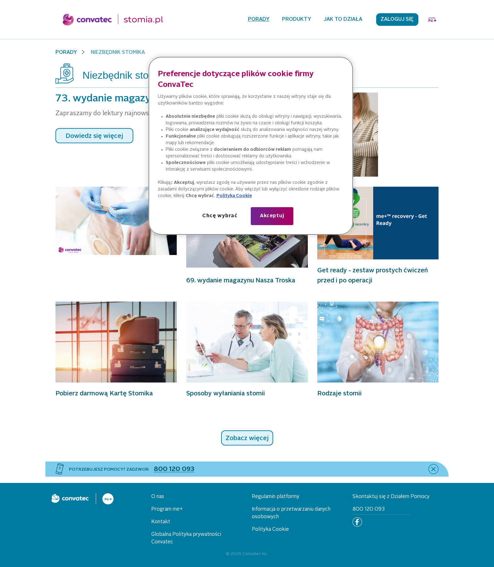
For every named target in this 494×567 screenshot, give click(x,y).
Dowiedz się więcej (94, 136)
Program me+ (167, 509)
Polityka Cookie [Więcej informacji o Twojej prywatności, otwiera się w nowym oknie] (234, 196)
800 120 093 (369, 509)
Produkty (296, 19)
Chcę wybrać (220, 215)
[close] (433, 469)
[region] (250, 146)
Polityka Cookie (270, 529)
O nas (157, 496)
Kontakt (160, 521)
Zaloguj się (397, 19)
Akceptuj (272, 215)
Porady (258, 19)
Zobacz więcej (247, 438)
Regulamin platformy (275, 496)
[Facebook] (357, 522)
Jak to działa (343, 19)
